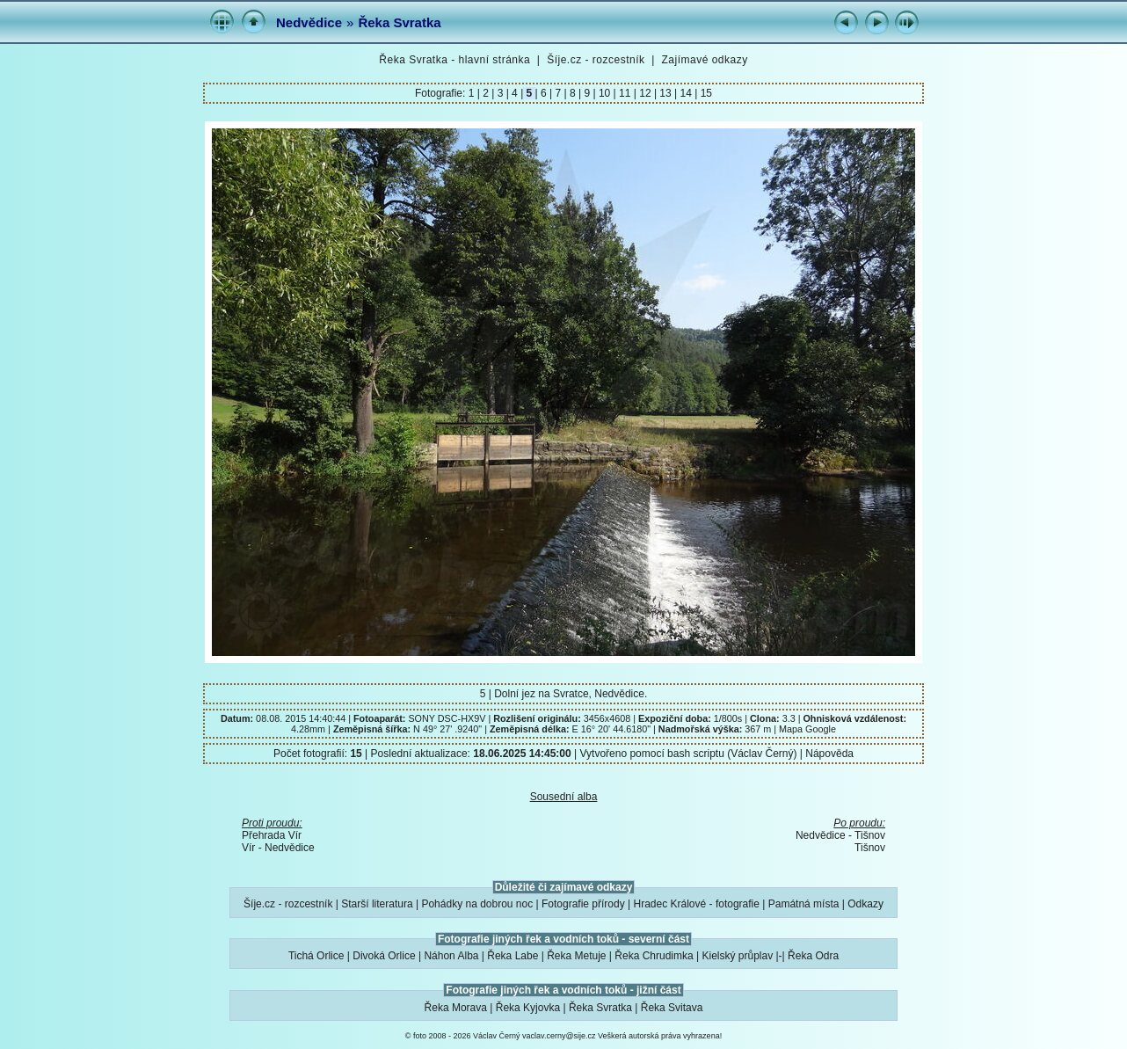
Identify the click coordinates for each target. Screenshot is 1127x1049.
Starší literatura (376, 904)
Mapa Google (807, 729)
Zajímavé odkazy (704, 60)
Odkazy (865, 904)
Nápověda (829, 753)
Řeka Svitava (672, 1008)
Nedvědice (309, 22)
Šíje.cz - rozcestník (595, 60)
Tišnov (869, 847)
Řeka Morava (456, 1008)
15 (704, 93)
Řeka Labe (512, 956)
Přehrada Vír (272, 835)
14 (685, 93)
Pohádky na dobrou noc (477, 904)
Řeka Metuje (576, 956)
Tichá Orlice (316, 956)
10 (605, 93)
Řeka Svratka (399, 22)
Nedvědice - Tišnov (840, 835)
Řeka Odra (813, 956)
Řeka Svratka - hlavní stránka (454, 60)
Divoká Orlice (384, 956)
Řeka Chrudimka (653, 956)
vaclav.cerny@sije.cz (559, 1035)
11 (625, 93)
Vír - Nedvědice (278, 847)
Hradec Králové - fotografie (697, 904)
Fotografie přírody (583, 904)
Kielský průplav (737, 956)
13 (665, 93)
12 (645, 93)
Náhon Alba (451, 956)
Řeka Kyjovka (528, 1008)
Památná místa (804, 904)
